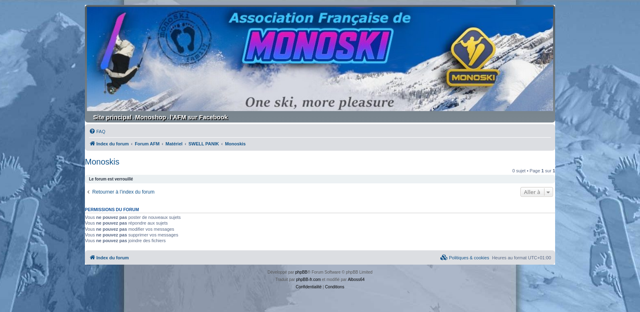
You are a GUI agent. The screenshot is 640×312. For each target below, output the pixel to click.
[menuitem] (97, 131)
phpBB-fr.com (308, 279)
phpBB (301, 272)
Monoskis (102, 161)
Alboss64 (356, 279)
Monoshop (150, 117)
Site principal (112, 117)
